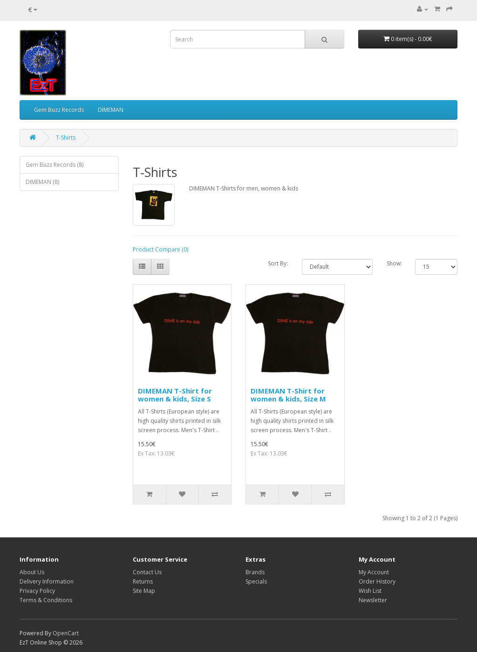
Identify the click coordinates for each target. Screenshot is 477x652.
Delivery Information (47, 581)
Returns (143, 581)
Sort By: (278, 263)
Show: (394, 263)
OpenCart (66, 633)
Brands (255, 572)
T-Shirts (65, 138)
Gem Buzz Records (59, 110)
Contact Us (147, 572)
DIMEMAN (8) (42, 182)
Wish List (370, 591)
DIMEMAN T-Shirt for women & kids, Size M (288, 394)
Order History (377, 581)
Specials (256, 581)
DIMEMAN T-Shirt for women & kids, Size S (175, 394)
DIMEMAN (110, 110)
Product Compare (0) (160, 249)
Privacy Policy (37, 591)
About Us (32, 572)
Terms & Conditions (46, 600)
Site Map (144, 591)
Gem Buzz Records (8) (54, 165)
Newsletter (373, 600)
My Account (374, 572)
